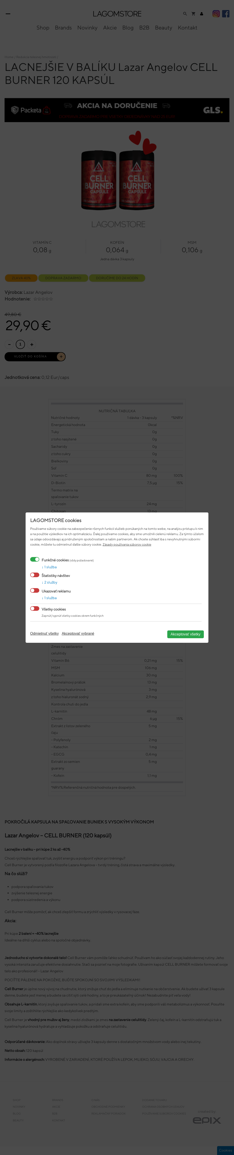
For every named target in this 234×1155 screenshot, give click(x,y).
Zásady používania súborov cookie (127, 544)
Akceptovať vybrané (78, 633)
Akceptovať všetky (186, 634)
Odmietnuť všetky (44, 633)
